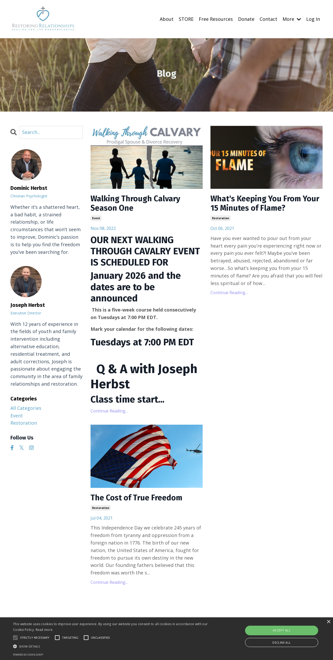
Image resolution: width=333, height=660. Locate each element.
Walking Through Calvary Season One (135, 203)
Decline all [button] (281, 642)
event (96, 218)
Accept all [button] (281, 630)
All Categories (25, 408)
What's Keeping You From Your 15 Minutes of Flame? (264, 203)
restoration (220, 218)
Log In (313, 19)
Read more (44, 629)
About (167, 19)
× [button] (328, 622)
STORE (186, 19)
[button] (113, 646)
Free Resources (216, 19)
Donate (246, 19)
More (292, 19)
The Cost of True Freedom (136, 497)
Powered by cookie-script (28, 654)
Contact (268, 19)
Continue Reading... (109, 411)
